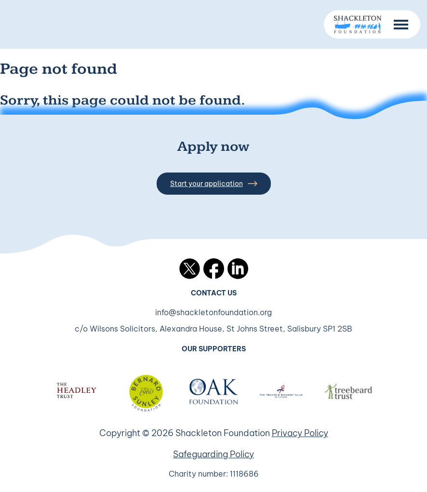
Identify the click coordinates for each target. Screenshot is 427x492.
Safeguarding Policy (213, 454)
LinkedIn (237, 268)
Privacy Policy (300, 433)
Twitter (189, 268)
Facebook (213, 268)
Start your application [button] (213, 183)
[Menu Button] (401, 24)
